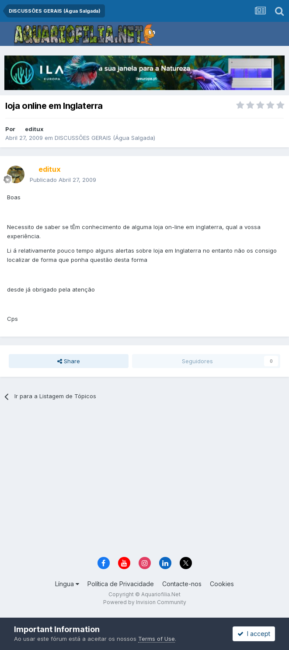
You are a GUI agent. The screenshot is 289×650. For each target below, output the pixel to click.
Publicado (63, 179)
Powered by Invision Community (144, 602)
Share (68, 361)
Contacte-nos (182, 583)
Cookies (222, 583)
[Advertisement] (151, 482)
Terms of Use (156, 638)
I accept (253, 633)
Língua (67, 583)
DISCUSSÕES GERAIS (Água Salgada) (105, 137)
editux (34, 128)
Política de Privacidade (120, 583)
